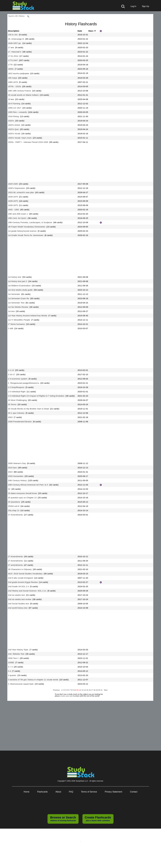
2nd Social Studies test (18, 603)
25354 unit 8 (13, 506)
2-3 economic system (17, 379)
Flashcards (42, 792)
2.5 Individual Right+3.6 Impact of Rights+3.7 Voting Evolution (36, 396)
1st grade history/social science (22, 231)
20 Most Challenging (17, 400)
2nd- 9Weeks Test (16, 654)
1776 (10, 64)
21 (102, 690)
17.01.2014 (13, 56)
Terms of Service (89, 792)
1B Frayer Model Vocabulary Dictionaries (26, 227)
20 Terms (12, 404)
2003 (10, 417)
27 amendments (15, 565)
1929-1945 (13, 184)
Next (105, 690)
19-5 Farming (14, 103)
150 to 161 (13, 34)
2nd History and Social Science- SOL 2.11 (27, 591)
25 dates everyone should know (22, 493)
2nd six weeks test (16, 595)
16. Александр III (16, 39)
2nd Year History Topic (18, 649)
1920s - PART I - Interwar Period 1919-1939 (28, 142)
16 (90, 690)
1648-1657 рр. (14, 43)
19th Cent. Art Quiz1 (17, 218)
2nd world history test (17, 608)
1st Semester (14, 294)
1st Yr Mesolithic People (19, 320)
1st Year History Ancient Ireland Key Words (27, 315)
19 (97, 690)
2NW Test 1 (13, 658)
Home (26, 792)
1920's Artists (14, 125)
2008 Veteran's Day (17, 463)
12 (80, 690)
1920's (11, 121)
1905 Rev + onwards (17, 112)
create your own (66, 696)
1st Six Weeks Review (18, 307)
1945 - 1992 (13, 209)
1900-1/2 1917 (14, 108)
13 (83, 690)
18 (94, 690)
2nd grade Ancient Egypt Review (23, 582)
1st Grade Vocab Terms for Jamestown (25, 235)
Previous (56, 690)
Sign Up (145, 6)
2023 (10, 472)
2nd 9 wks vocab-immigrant (20, 578)
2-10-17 (11, 374)
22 (9, 489)
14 (85, 690)
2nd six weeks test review (19, 599)
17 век (11, 47)
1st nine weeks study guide (20, 290)
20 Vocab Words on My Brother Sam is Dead (28, 409)
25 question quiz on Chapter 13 (22, 497)
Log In (133, 6)
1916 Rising (13, 116)
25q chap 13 (13, 510)
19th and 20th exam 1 (18, 214)
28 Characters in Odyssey (20, 569)
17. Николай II (14, 52)
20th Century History (17, 480)
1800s (11, 69)
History (22, 16)
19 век (11, 99)
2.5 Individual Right (17, 391)
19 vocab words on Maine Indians (23, 95)
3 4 (9, 671)
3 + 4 (10, 667)
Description (13, 31)
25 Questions (14, 502)
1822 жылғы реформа (18, 73)
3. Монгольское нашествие (21, 684)
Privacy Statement (113, 792)
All (16, 16)
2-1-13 (11, 370)
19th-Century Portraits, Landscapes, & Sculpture (30, 222)
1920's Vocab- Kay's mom (20, 138)
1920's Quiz (13, 129)
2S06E (11, 662)
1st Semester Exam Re (18, 298)
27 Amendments (15, 515)
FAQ (71, 792)
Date (80, 31)
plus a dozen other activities (98, 819)
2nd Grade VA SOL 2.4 (18, 586)
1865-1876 (13, 82)
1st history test (14, 277)
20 (99, 690)
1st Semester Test (16, 303)
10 (75, 690)
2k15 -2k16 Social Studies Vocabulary (25, 573)
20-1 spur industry (16, 413)
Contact (133, 792)
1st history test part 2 (17, 281)
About (58, 792)
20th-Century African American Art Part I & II (28, 485)
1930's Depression (16, 188)
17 (92, 690)
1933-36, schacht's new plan (21, 192)
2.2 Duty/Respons (16, 387)
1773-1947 (13, 60)
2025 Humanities (15, 476)
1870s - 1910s (14, 86)
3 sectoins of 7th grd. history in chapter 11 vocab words (33, 679)
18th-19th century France (19, 91)
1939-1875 (13, 197)
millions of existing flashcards (63, 819)
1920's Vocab (14, 133)
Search (11, 16)
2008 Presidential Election (20, 421)
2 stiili (10, 328)
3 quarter (12, 675)
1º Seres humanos (16, 324)
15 (87, 690)
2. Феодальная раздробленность (23, 383)
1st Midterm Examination (19, 285)
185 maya (12, 78)
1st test (11, 311)
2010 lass (12, 467)
